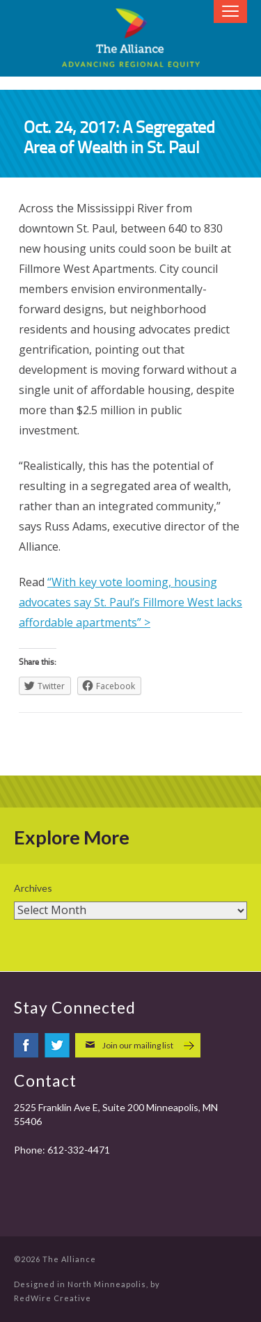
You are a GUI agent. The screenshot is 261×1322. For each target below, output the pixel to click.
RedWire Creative (52, 1298)
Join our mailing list (137, 1045)
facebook (26, 1045)
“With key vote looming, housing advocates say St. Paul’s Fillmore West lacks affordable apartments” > (130, 602)
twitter (57, 1045)
